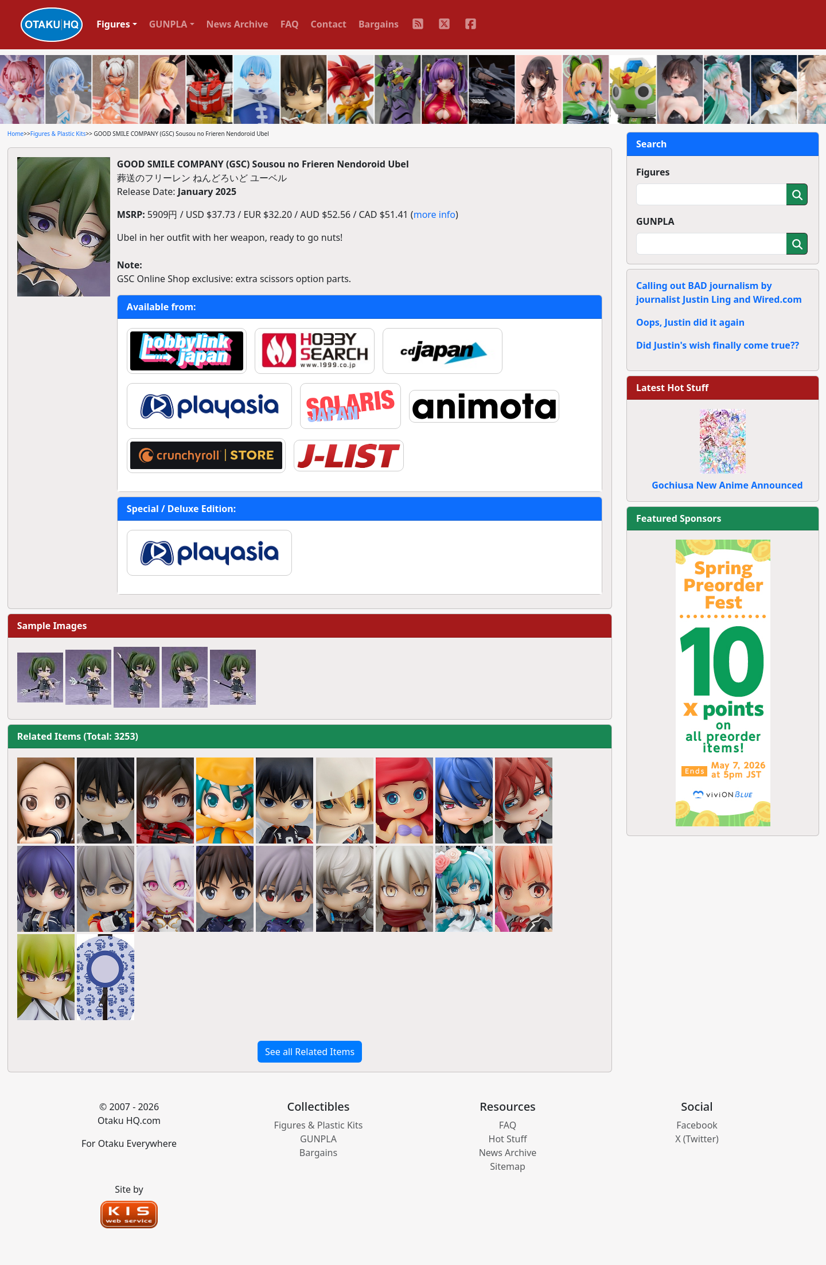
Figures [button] (113, 24)
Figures (653, 172)
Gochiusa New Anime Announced (727, 485)
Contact (328, 24)
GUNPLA (655, 221)
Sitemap (507, 1166)
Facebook (697, 1125)
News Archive (237, 24)
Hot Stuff (508, 1139)
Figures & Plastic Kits (58, 134)
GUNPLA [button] (168, 24)
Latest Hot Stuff (672, 387)
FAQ (289, 24)
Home (15, 134)
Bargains (379, 24)
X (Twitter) (697, 1139)
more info (434, 214)
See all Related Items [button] (309, 1051)
